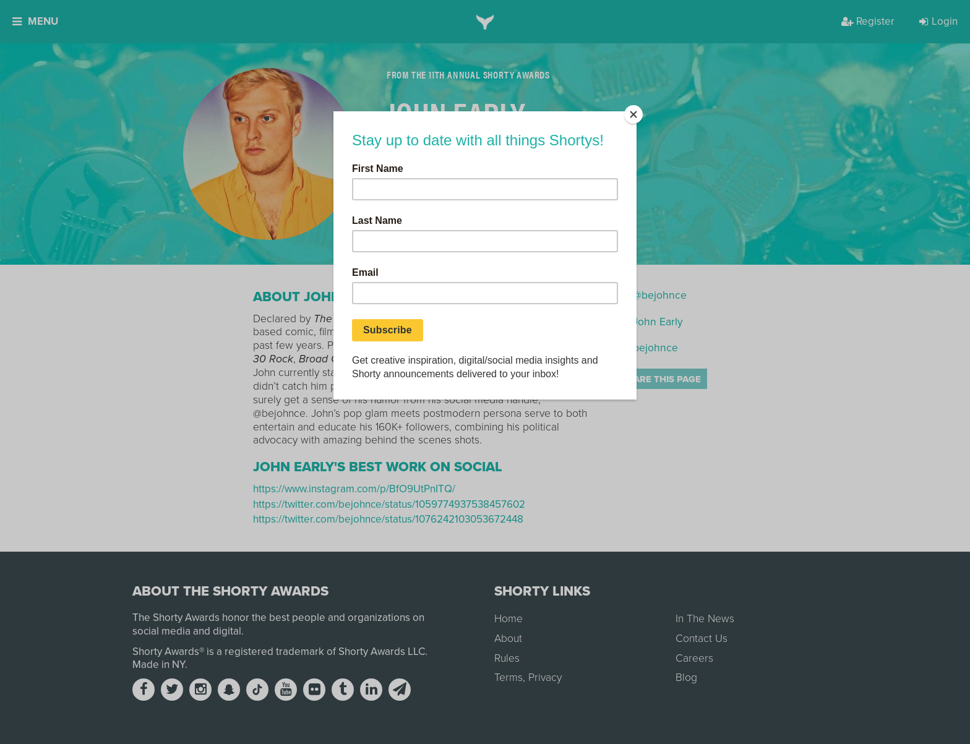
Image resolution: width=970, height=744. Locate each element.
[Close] (633, 114)
